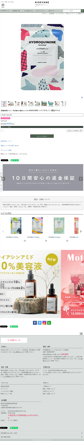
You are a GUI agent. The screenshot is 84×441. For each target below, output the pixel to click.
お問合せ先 (46, 367)
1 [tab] (40, 193)
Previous (3, 179)
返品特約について (6, 141)
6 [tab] (45, 319)
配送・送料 (46, 346)
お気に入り (28, 10)
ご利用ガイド (19, 352)
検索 (82, 10)
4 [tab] (42, 319)
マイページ (40, 10)
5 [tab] (44, 319)
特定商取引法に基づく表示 (9, 433)
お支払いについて (48, 391)
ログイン (45, 13)
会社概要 (4, 400)
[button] (3, 231)
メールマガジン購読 (7, 391)
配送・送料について (49, 389)
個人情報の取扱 (5, 437)
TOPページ (5, 10)
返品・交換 (4, 367)
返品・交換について (49, 393)
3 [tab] (43, 193)
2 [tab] (42, 193)
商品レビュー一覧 (6, 393)
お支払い (4, 346)
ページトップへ (81, 333)
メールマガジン (60, 13)
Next (81, 179)
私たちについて (71, 13)
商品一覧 (16, 10)
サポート (46, 383)
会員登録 (52, 13)
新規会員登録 (5, 386)
